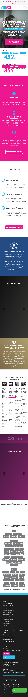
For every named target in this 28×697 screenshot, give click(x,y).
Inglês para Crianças (8, 605)
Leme (22, 554)
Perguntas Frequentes (8, 603)
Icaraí (20, 533)
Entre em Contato (7, 634)
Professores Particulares (9, 617)
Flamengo (7, 548)
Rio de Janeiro (14, 540)
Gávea (12, 548)
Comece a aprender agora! (14, 151)
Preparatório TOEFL (8, 619)
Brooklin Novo (7, 574)
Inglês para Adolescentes (9, 608)
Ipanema (12, 551)
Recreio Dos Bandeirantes (17, 556)
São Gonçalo (21, 536)
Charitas (15, 533)
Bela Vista (12, 572)
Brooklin (23, 572)
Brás (18, 572)
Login (4, 632)
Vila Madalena (7, 585)
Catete (21, 543)
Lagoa (6, 554)
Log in (14, 3)
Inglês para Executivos (8, 610)
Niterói (13, 531)
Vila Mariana (14, 585)
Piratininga (6, 536)
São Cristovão (21, 559)
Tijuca (7, 562)
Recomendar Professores (9, 637)
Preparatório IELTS (7, 621)
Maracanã (7, 556)
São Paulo (14, 569)
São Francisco (14, 536)
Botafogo (16, 543)
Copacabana (14, 546)
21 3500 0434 (9, 1)
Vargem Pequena (13, 565)
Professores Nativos (8, 614)
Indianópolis (14, 577)
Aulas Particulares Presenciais (10, 628)
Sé (17, 582)
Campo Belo (14, 574)
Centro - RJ (8, 546)
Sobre (4, 601)
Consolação (7, 577)
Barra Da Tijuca (8, 543)
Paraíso (6, 582)
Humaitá (7, 551)
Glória (16, 548)
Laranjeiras (11, 554)
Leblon (17, 554)
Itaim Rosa (12, 582)
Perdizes (22, 580)
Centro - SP (21, 574)
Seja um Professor (7, 639)
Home (4, 599)
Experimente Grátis (9, 657)
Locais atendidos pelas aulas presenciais (13, 650)
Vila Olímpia (21, 585)
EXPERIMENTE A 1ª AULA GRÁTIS (14, 42)
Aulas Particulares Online (9, 626)
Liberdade (11, 580)
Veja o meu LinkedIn (15, 482)
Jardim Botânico (19, 551)
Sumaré (21, 582)
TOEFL (11, 395)
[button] (25, 7)
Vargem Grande (18, 562)
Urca (12, 562)
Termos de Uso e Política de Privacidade (13, 630)
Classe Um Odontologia (19, 477)
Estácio (20, 546)
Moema (16, 580)
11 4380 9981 (21, 1)
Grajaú (21, 548)
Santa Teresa (6, 559)
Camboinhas (8, 533)
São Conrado (13, 559)
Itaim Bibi (21, 577)
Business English (7, 612)
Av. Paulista (5, 572)
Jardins (5, 580)
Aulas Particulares (7, 623)
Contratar (6, 653)
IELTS (10, 394)
